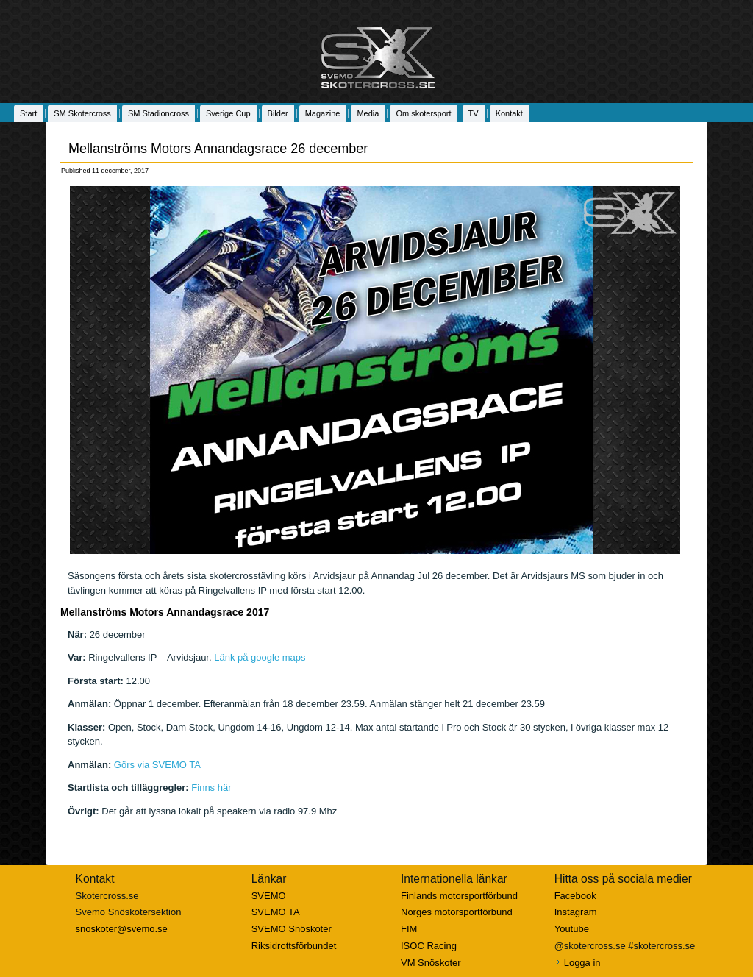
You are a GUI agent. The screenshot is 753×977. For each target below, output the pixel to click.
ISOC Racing (429, 945)
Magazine (322, 113)
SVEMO (268, 895)
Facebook (575, 895)
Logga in (582, 962)
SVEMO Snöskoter (291, 928)
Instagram (575, 911)
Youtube (571, 928)
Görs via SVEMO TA (157, 764)
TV (473, 113)
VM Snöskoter (431, 962)
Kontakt (509, 113)
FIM (409, 928)
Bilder (278, 113)
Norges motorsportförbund (457, 911)
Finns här (211, 787)
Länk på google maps (259, 657)
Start (28, 113)
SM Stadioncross (158, 113)
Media (368, 113)
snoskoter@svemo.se (122, 928)
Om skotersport (423, 113)
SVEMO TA (275, 911)
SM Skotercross (82, 113)
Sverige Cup (228, 113)
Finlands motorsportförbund (459, 895)
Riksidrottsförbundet (294, 945)
